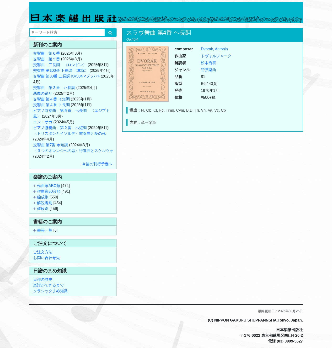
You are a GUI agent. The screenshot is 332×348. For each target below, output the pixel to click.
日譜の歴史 (42, 279)
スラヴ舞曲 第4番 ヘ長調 (158, 32)
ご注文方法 (42, 252)
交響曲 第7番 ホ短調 (50, 145)
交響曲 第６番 (46, 53)
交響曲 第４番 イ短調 (51, 99)
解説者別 (44, 203)
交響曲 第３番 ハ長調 (54, 88)
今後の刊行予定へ (97, 164)
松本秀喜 (208, 63)
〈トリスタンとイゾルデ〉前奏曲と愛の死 (69, 133)
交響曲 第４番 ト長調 (51, 105)
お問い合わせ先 (46, 258)
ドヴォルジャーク (216, 56)
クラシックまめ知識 (50, 291)
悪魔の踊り (42, 93)
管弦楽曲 (208, 70)
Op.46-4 (132, 39)
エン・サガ (42, 122)
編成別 (42, 197)
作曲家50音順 (48, 191)
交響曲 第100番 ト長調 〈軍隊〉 (61, 70)
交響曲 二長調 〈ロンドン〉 (60, 65)
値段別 (42, 209)
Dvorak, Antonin (214, 49)
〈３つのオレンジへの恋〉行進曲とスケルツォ (73, 151)
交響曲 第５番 (46, 59)
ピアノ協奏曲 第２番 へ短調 (60, 128)
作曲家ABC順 (48, 186)
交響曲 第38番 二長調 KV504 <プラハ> (66, 76)
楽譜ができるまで (48, 285)
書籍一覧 (44, 230)
